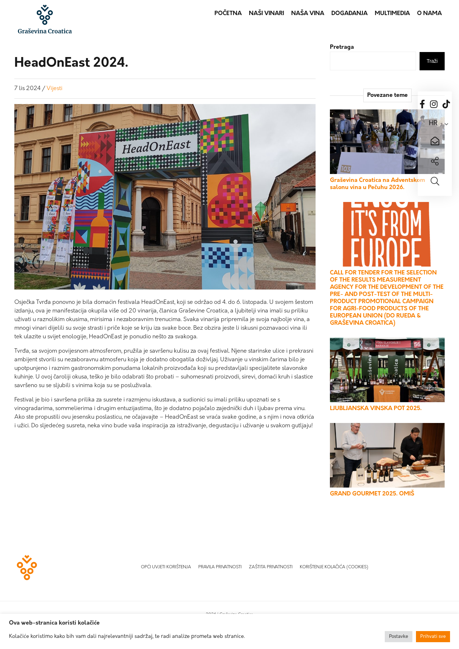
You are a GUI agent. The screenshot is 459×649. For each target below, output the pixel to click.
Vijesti (54, 88)
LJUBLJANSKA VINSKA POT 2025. (376, 408)
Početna (228, 14)
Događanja (349, 14)
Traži (432, 61)
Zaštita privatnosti (271, 567)
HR (433, 123)
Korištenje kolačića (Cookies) (334, 567)
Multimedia (392, 14)
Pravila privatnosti (220, 567)
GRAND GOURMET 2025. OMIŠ (372, 494)
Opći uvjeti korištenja (166, 567)
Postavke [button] (398, 636)
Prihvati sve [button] (433, 636)
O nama (429, 14)
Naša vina (307, 14)
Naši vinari (266, 14)
